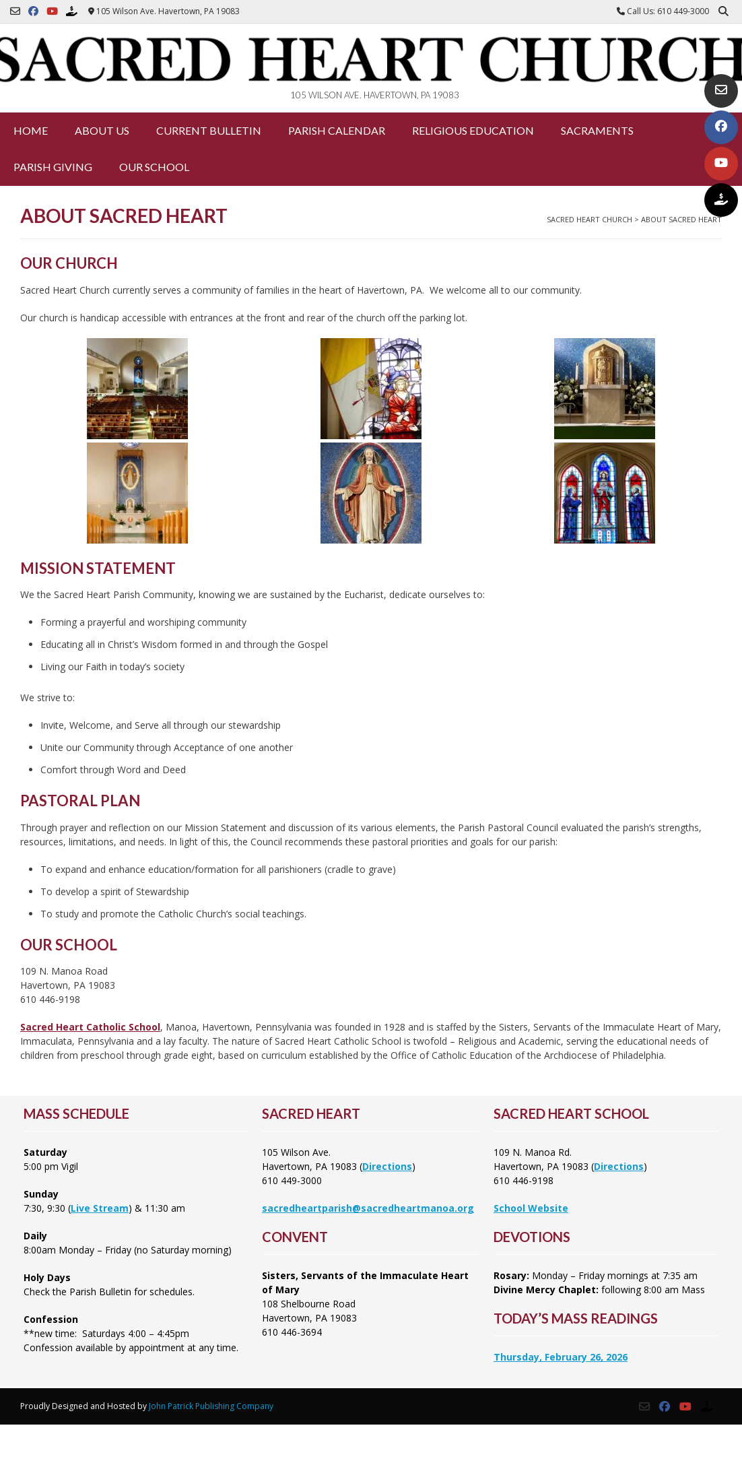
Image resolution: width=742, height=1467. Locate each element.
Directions (387, 1166)
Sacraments (597, 130)
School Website (531, 1208)
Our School (154, 166)
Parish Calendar (336, 130)
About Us (102, 130)
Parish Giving (52, 166)
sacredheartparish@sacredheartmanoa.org (368, 1208)
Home (30, 130)
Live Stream (100, 1208)
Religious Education (473, 130)
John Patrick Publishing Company (211, 1406)
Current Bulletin (208, 130)
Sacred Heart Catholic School (90, 1026)
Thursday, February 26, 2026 (561, 1356)
